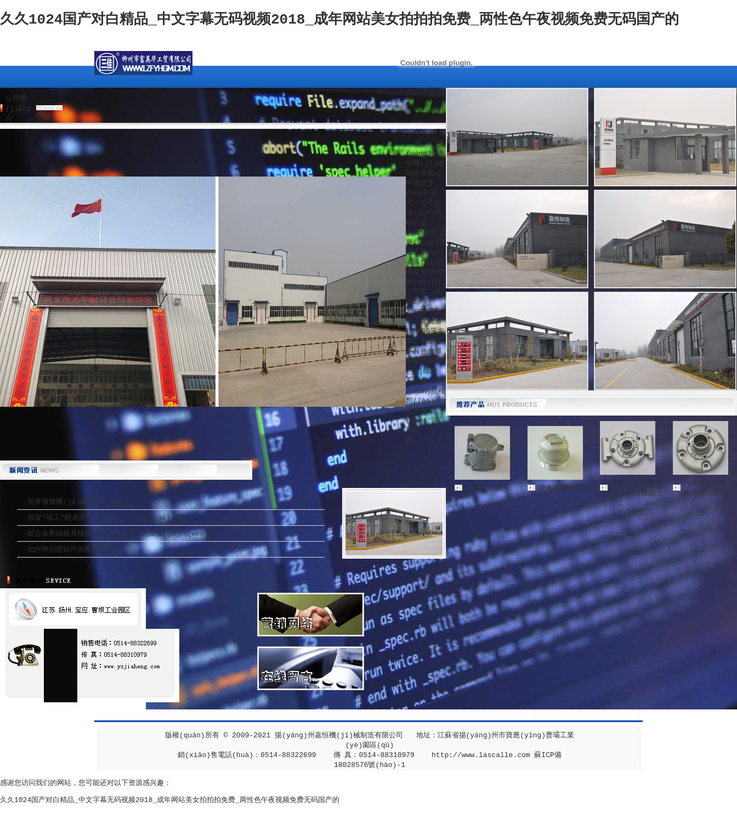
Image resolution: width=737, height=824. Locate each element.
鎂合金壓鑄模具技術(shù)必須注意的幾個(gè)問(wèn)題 (121, 534)
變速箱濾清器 (559, 488)
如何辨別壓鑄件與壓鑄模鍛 (70, 549)
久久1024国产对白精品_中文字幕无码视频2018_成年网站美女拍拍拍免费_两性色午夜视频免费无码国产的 (339, 20)
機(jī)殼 (487, 488)
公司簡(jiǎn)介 (18, 108)
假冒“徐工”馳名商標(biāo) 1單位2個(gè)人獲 (105, 518)
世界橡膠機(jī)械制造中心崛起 (78, 502)
